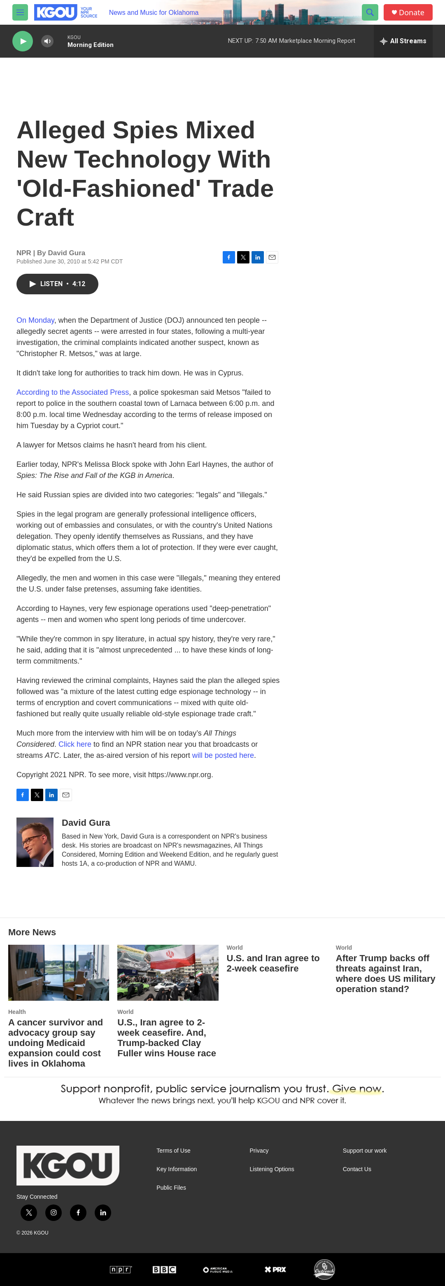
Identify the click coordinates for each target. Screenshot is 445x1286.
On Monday (35, 320)
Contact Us (357, 1169)
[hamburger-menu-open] (20, 12)
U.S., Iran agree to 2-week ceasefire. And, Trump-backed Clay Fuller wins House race (166, 1037)
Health (17, 1012)
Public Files (171, 1188)
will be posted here (223, 755)
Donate (411, 12)
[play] (22, 41)
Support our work (365, 1151)
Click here (74, 744)
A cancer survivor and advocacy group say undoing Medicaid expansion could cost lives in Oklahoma (55, 1043)
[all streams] (403, 41)
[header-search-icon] (370, 12)
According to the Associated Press (72, 392)
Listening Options (272, 1169)
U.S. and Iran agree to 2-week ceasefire (273, 963)
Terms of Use (173, 1151)
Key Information (176, 1169)
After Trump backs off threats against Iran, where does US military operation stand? (386, 973)
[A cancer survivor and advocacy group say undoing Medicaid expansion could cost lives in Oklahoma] (58, 973)
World (125, 1012)
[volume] (47, 41)
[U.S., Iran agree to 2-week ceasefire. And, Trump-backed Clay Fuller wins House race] (167, 973)
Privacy (259, 1151)
